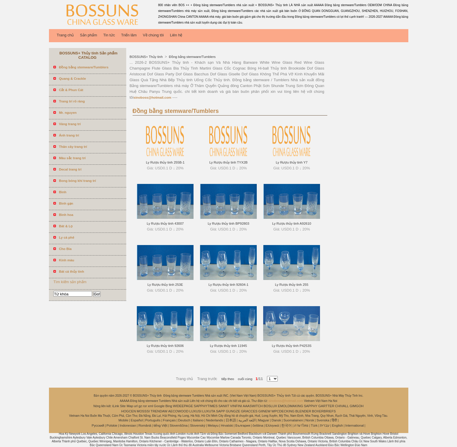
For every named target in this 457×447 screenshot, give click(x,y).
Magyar (263, 420)
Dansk (276, 420)
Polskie (111, 425)
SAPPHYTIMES (206, 406)
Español (137, 420)
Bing (168, 406)
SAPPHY (311, 406)
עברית (325, 425)
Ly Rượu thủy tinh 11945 (228, 345)
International (354, 425)
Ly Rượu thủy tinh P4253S (292, 345)
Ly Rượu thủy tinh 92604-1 (228, 284)
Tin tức (109, 35)
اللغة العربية (247, 420)
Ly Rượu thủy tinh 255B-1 (165, 162)
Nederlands (214, 420)
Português (152, 420)
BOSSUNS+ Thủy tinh (147, 56)
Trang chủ (65, 35)
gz (140, 406)
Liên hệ (176, 35)
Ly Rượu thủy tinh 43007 (165, 223)
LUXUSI (195, 411)
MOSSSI (143, 411)
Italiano (198, 420)
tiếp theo (228, 379)
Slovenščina (179, 425)
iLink (115, 406)
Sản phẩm (88, 35)
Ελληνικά (272, 425)
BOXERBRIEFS (324, 411)
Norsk (309, 420)
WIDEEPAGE (183, 406)
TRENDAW (159, 411)
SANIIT (223, 406)
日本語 (231, 420)
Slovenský (197, 425)
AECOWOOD (178, 411)
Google (159, 406)
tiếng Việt (160, 425)
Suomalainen (293, 420)
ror (145, 406)
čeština (257, 425)
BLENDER (303, 411)
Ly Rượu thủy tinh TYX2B (228, 162)
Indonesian (128, 425)
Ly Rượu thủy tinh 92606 (165, 345)
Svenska (323, 420)
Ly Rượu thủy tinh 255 (291, 284)
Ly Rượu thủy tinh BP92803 (228, 223)
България (242, 425)
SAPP (220, 411)
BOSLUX (270, 406)
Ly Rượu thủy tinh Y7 (291, 162)
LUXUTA (208, 411)
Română (144, 425)
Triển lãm (128, 35)
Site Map (126, 406)
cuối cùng (243, 379)
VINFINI (236, 406)
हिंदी (334, 420)
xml (150, 406)
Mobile (123, 420)
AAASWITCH (253, 406)
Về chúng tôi (153, 35)
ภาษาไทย (301, 425)
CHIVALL (342, 406)
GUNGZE (233, 411)
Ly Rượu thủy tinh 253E (165, 284)
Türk (314, 425)
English (337, 425)
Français (169, 420)
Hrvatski (227, 425)
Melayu (213, 425)
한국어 (286, 425)
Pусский (98, 425)
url (136, 406)
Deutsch (184, 420)
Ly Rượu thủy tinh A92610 (291, 223)
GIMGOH (356, 406)
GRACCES (249, 411)
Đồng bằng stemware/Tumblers (191, 56)
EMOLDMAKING (290, 406)
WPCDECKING (282, 411)
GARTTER (326, 406)
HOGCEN (128, 411)
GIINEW (264, 411)
